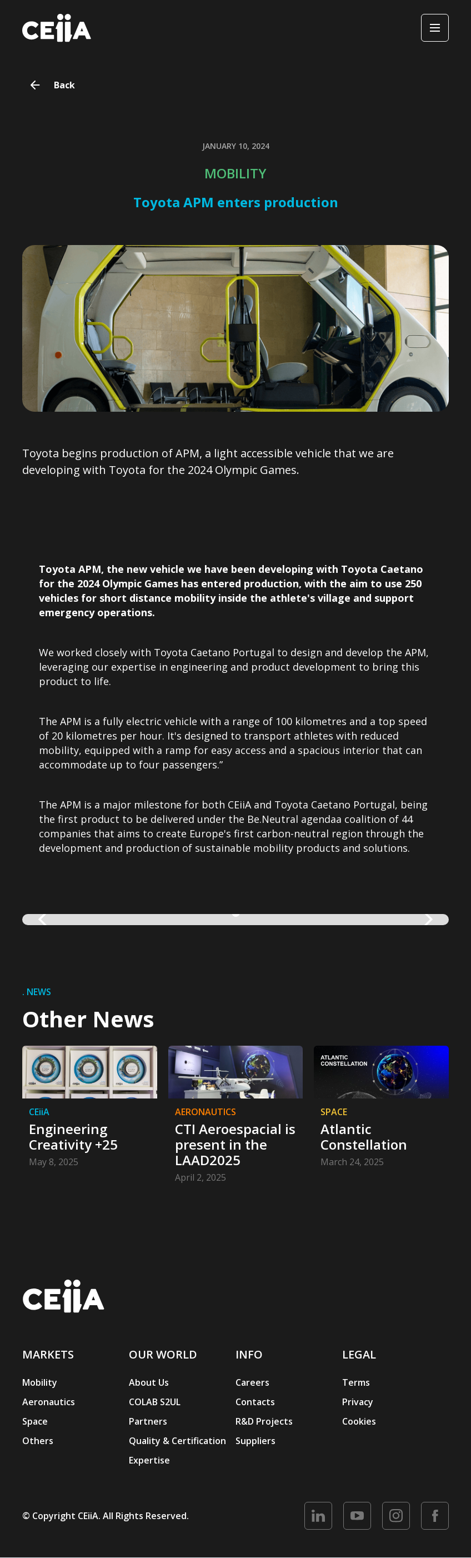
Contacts (255, 1402)
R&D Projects (264, 1421)
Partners (148, 1421)
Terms (356, 1382)
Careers (252, 1382)
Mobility (39, 1382)
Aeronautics (48, 1402)
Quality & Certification (177, 1441)
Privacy (357, 1402)
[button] (44, 919)
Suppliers (255, 1441)
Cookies (359, 1421)
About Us (149, 1382)
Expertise (149, 1460)
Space (35, 1421)
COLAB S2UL (155, 1402)
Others (37, 1441)
